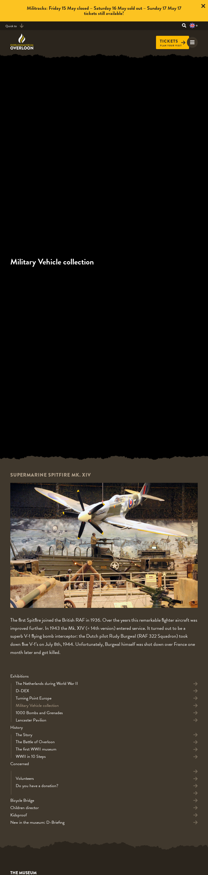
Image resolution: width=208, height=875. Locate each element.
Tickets (173, 41)
